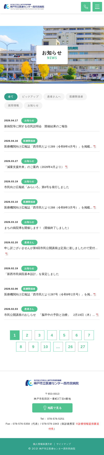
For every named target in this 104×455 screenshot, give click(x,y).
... (58, 347)
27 (83, 347)
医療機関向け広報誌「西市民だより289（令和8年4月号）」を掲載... (48, 146)
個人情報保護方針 (42, 444)
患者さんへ (54, 96)
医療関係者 (76, 96)
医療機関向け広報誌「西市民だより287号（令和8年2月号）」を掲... (48, 294)
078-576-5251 (55, 418)
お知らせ (33, 105)
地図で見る (52, 408)
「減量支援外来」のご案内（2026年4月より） (34, 166)
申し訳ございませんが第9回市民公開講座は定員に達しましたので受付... (50, 248)
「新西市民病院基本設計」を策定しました (31, 274)
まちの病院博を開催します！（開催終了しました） (37, 227)
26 (70, 347)
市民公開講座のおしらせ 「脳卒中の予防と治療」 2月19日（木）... (49, 314)
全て (11, 96)
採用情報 (13, 105)
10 (45, 347)
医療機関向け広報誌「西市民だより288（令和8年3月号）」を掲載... (48, 207)
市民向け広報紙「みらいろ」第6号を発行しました (36, 187)
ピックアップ (30, 96)
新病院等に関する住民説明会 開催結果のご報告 (36, 126)
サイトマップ (63, 444)
